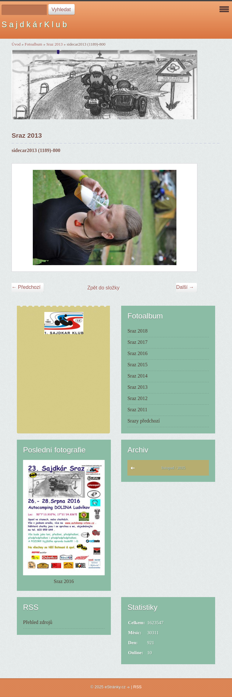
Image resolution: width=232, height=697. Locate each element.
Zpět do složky (103, 287)
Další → (185, 287)
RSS (137, 687)
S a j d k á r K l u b (34, 24)
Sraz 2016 (137, 353)
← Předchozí (26, 287)
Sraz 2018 (137, 331)
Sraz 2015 (137, 364)
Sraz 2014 (137, 375)
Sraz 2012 (137, 398)
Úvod (16, 44)
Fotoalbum (33, 44)
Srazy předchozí (143, 420)
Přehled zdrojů (37, 622)
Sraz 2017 (137, 342)
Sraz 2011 (137, 409)
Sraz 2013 (54, 44)
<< (134, 469)
